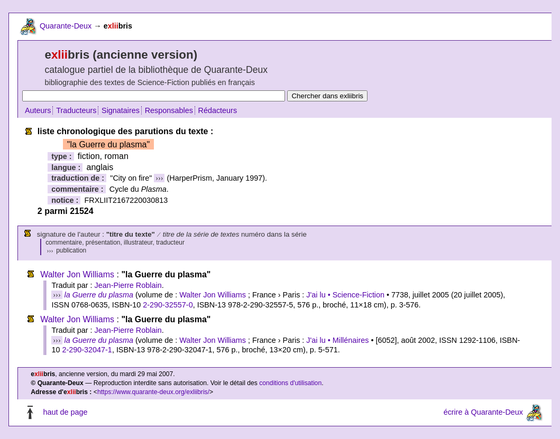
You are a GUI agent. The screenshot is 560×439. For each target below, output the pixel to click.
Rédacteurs (217, 110)
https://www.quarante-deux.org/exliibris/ (153, 392)
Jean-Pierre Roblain (127, 285)
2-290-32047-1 (87, 349)
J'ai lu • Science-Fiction (345, 295)
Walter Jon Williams (77, 274)
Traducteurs (76, 110)
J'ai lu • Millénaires (337, 340)
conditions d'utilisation (290, 383)
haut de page (65, 412)
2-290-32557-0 (167, 305)
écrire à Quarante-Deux (483, 412)
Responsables (169, 110)
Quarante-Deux (65, 26)
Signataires (121, 110)
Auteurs (38, 110)
